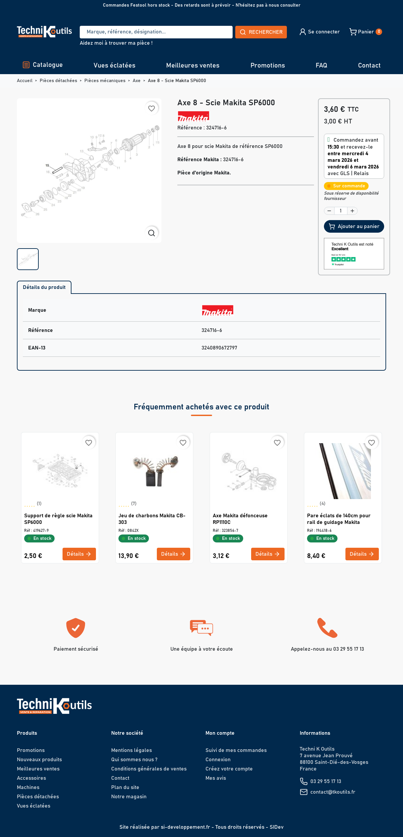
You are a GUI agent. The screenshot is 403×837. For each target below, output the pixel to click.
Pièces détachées (38, 796)
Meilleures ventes (192, 65)
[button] (319, 32)
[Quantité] (340, 211)
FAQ (321, 65)
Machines (28, 787)
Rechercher (261, 32)
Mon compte (220, 733)
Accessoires (31, 778)
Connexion (218, 759)
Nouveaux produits (39, 759)
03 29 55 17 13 (325, 781)
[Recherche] (156, 32)
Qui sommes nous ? (134, 759)
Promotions (267, 65)
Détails (79, 554)
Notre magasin (129, 796)
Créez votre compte (229, 768)
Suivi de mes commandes (236, 750)
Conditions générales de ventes (149, 768)
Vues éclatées (114, 65)
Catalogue (42, 65)
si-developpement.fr (185, 827)
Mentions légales (131, 750)
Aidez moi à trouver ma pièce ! (116, 43)
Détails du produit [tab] (44, 287)
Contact (369, 65)
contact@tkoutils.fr (332, 792)
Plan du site (125, 787)
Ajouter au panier (354, 226)
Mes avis (215, 778)
